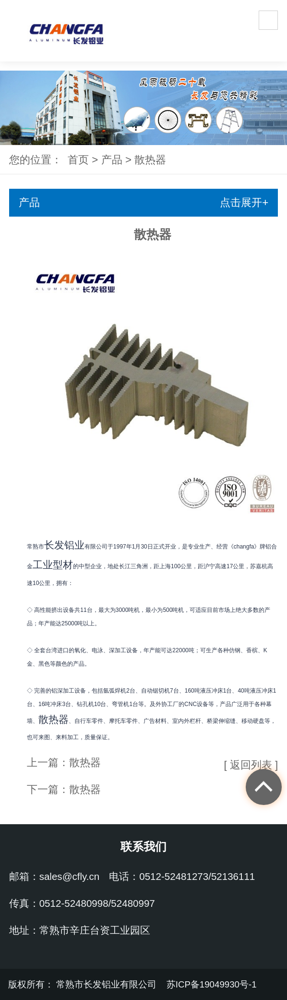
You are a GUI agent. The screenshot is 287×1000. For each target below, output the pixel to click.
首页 (78, 160)
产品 (111, 160)
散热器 (150, 160)
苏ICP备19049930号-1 (213, 984)
